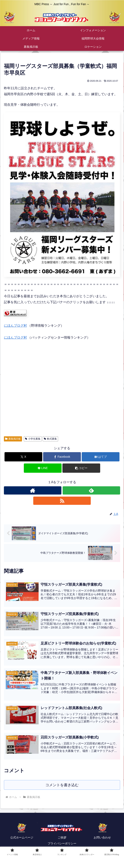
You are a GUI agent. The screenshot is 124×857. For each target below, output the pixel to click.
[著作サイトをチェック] (32, 490)
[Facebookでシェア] (62, 456)
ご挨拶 (62, 837)
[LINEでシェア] (43, 468)
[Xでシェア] (23, 456)
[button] (81, 468)
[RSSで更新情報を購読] (62, 501)
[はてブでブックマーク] (100, 456)
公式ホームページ (21, 837)
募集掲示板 (13, 438)
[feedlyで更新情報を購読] (91, 490)
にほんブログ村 (15, 325)
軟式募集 (50, 438)
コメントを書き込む (62, 785)
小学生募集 (32, 438)
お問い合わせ (102, 837)
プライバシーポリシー (62, 843)
